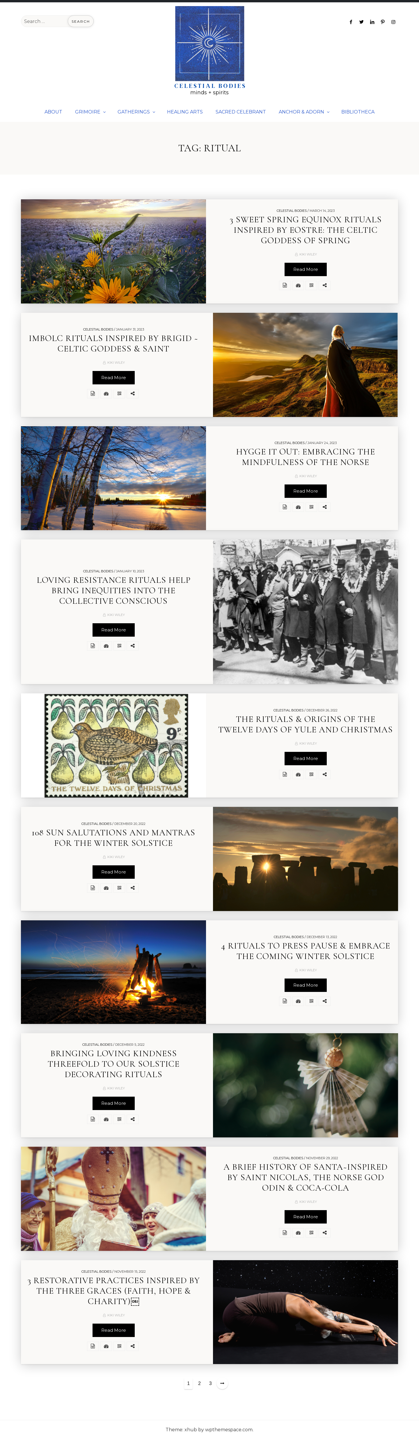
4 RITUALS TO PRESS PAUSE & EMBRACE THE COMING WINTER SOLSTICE (305, 951)
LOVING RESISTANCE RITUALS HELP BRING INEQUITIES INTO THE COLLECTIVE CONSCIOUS (114, 591)
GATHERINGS (134, 112)
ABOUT (53, 112)
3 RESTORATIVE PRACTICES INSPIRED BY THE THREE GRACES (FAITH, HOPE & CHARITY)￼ (113, 1291)
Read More (305, 270)
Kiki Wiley (308, 255)
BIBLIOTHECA (357, 112)
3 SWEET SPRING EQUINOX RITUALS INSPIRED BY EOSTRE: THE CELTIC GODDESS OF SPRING (306, 231)
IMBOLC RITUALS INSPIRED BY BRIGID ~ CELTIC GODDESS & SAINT (113, 344)
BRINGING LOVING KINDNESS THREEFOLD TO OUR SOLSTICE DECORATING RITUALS (114, 1065)
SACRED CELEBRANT (241, 112)
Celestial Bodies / (293, 211)
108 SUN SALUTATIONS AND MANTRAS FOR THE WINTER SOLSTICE (113, 838)
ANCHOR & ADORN (301, 112)
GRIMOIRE (87, 112)
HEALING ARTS (185, 112)
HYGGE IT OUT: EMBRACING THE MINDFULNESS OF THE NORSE (305, 457)
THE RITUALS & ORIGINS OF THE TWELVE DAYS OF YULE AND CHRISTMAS (305, 725)
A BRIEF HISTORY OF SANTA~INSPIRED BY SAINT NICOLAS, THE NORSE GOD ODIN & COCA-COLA (305, 1178)
